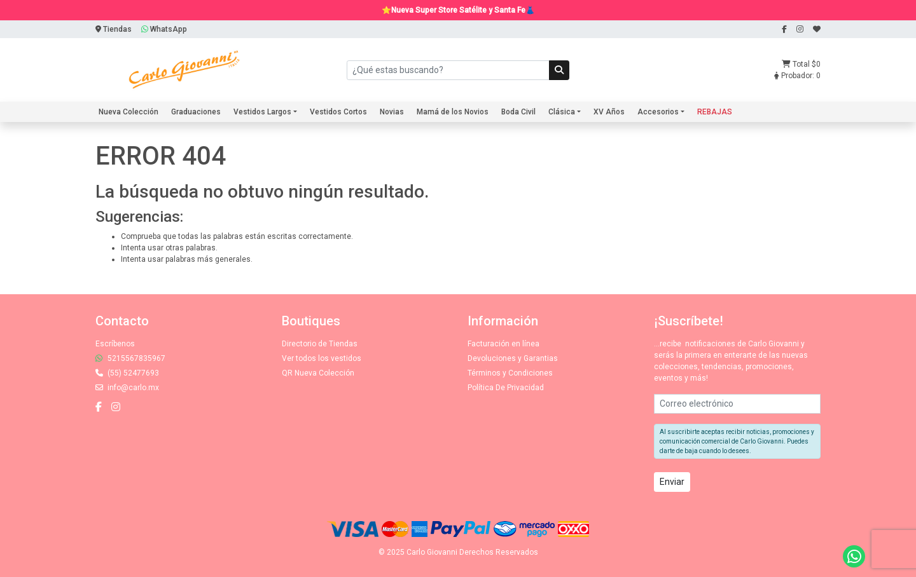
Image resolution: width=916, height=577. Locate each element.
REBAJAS (714, 111)
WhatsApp (164, 29)
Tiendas (113, 29)
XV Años (609, 111)
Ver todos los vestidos (321, 358)
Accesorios (658, 111)
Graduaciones (196, 111)
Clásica (561, 111)
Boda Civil (518, 111)
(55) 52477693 (127, 373)
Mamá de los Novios (453, 111)
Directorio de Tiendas (319, 343)
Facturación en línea (503, 343)
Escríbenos (115, 343)
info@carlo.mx (127, 387)
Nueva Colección (128, 111)
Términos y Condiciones (510, 373)
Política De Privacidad (506, 387)
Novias (392, 111)
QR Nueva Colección (318, 373)
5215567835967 (130, 358)
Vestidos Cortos (338, 111)
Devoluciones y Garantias (513, 358)
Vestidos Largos (262, 111)
